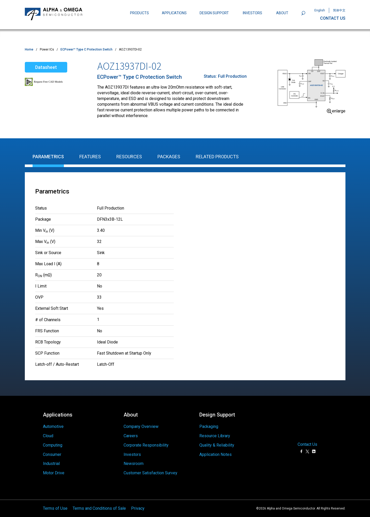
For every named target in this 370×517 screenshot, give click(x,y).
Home (29, 49)
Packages (168, 156)
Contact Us (307, 438)
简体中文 (339, 10)
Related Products (217, 156)
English (319, 10)
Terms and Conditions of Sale (99, 502)
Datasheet (46, 67)
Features (90, 156)
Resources (129, 156)
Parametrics (48, 156)
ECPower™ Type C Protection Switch (86, 49)
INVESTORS (252, 13)
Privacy (138, 502)
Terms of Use (55, 502)
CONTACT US (332, 18)
